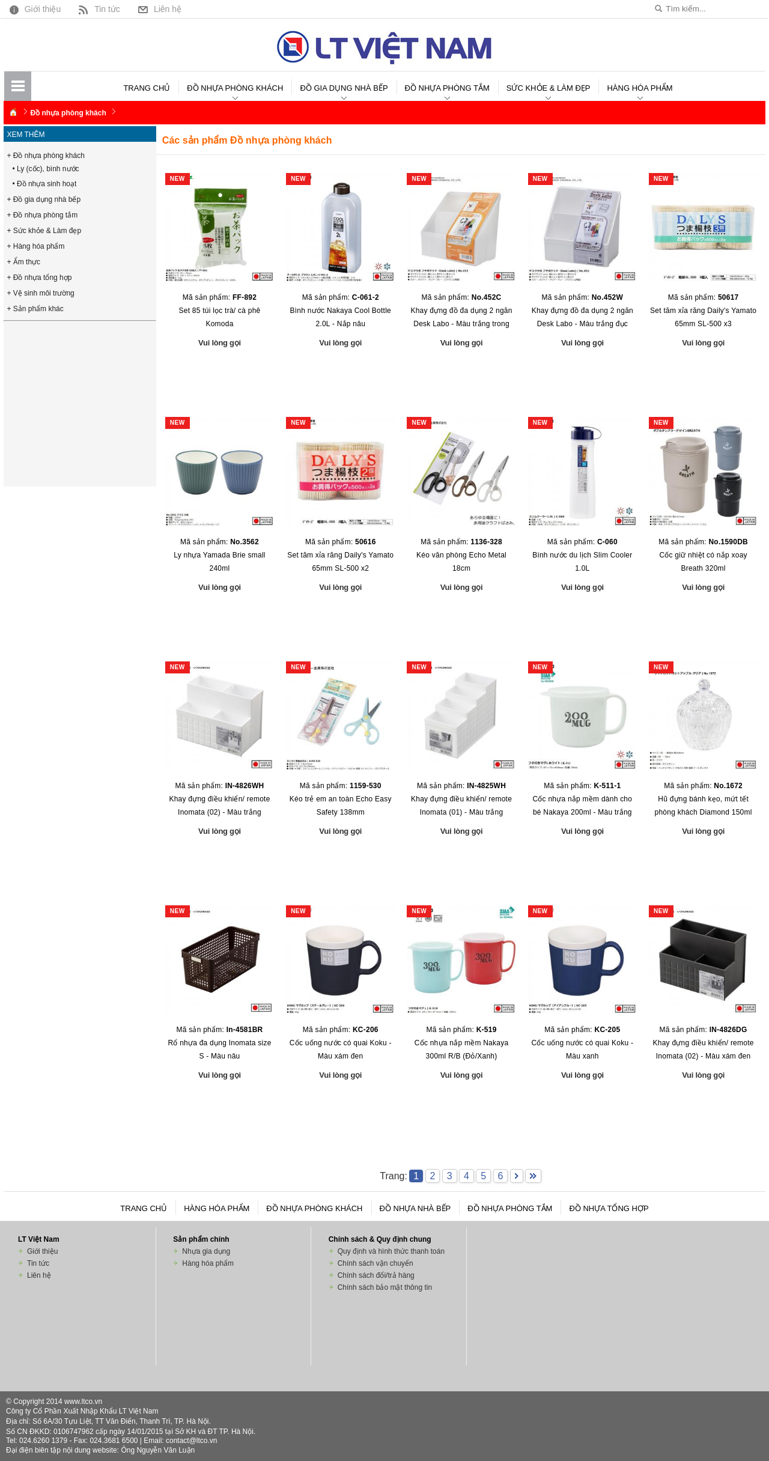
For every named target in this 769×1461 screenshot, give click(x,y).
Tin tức (98, 8)
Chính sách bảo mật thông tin (385, 1287)
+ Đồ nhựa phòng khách (45, 155)
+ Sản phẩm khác (35, 309)
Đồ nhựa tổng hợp (608, 1208)
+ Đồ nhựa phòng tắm (42, 215)
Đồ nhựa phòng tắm (447, 88)
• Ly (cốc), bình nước (45, 169)
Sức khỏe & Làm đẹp (548, 88)
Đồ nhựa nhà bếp (415, 1208)
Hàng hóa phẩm (639, 88)
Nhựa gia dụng (206, 1251)
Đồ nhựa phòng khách (235, 88)
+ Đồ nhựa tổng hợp (39, 277)
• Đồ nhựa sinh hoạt (44, 184)
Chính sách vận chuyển (375, 1263)
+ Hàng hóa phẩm (35, 246)
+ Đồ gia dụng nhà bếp (44, 199)
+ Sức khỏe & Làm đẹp (44, 230)
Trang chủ (146, 88)
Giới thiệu (34, 8)
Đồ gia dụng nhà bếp (344, 88)
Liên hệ (158, 8)
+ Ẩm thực (23, 262)
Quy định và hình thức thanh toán (391, 1251)
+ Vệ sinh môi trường (40, 293)
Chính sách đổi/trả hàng (376, 1275)
